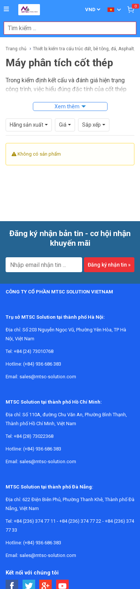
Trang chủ (16, 48)
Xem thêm (67, 106)
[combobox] (66, 28)
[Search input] (66, 28)
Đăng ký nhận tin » (109, 265)
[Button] (6, 9)
